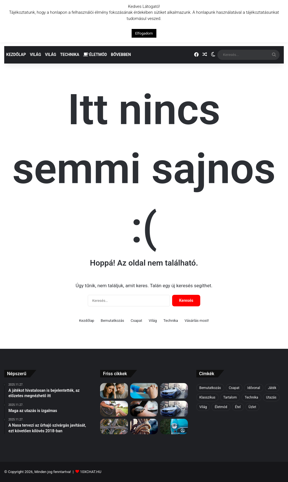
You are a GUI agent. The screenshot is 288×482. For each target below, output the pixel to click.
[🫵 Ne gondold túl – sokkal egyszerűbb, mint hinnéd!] (114, 391)
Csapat (136, 320)
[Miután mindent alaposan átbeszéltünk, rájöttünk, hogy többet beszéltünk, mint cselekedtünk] (144, 427)
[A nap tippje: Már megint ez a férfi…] (174, 409)
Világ (35, 54)
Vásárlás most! (196, 320)
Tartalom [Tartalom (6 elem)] (230, 397)
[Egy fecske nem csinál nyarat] (144, 391)
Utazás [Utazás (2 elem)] (271, 397)
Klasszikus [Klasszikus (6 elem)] (207, 397)
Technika (69, 54)
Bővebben (121, 54)
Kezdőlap (16, 54)
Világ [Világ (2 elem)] (203, 407)
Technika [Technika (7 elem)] (251, 397)
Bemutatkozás (112, 320)
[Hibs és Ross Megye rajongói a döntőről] (144, 409)
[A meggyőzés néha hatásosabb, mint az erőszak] (114, 409)
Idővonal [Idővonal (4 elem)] (253, 388)
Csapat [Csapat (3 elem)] (234, 388)
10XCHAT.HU (90, 472)
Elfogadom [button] (144, 33)
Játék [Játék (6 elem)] (272, 388)
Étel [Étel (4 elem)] (238, 407)
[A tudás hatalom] (174, 427)
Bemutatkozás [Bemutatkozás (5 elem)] (210, 388)
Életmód (95, 54)
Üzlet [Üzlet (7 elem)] (252, 407)
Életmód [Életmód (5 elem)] (221, 407)
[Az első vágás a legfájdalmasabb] (174, 391)
